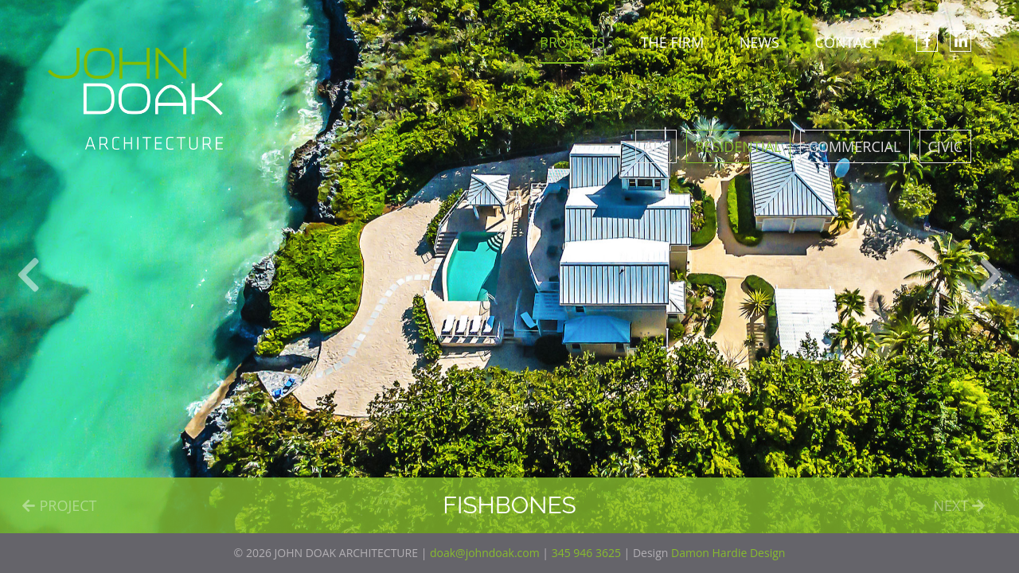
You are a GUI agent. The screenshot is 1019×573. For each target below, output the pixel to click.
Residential (738, 146)
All (656, 146)
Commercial (855, 146)
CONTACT (847, 42)
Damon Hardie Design (728, 552)
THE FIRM (672, 42)
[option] (509, 266)
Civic (945, 146)
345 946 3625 (586, 552)
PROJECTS (572, 42)
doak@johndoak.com (485, 552)
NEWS (759, 42)
